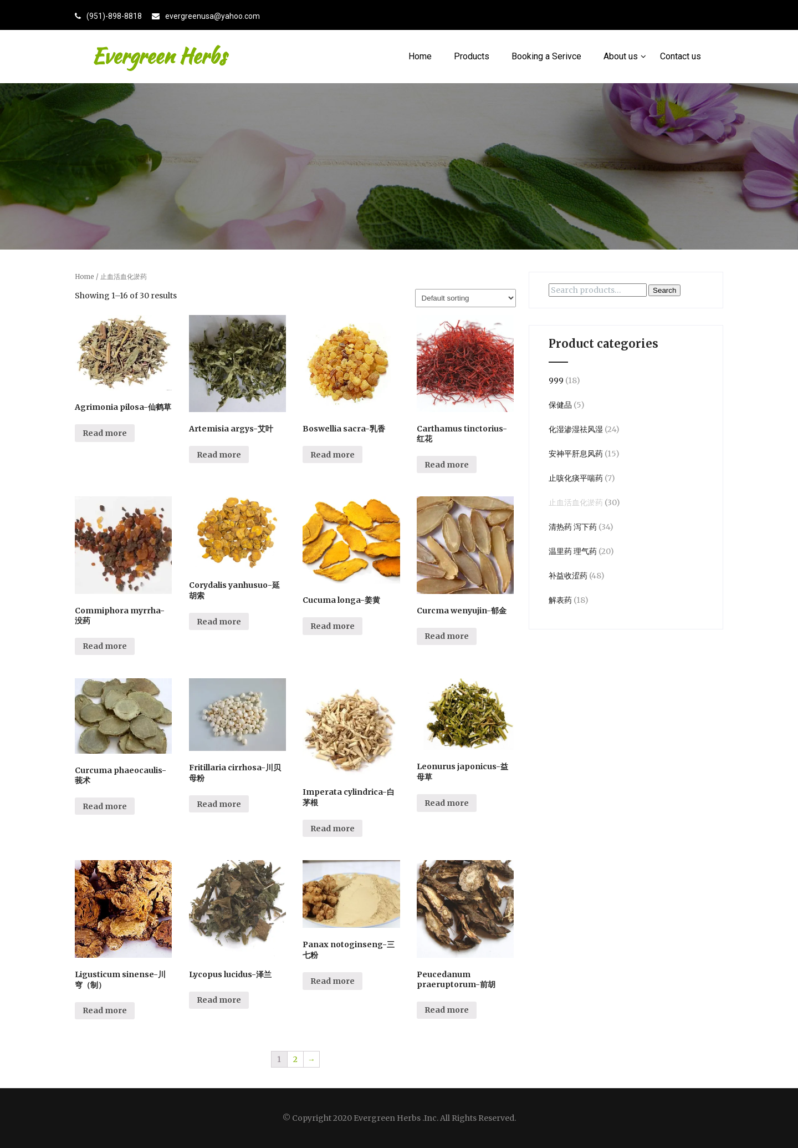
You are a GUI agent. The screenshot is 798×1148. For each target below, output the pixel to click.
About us (624, 56)
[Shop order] (465, 298)
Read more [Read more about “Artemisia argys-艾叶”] (219, 455)
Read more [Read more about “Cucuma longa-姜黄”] (332, 626)
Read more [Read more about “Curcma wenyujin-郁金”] (446, 636)
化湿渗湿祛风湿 (576, 429)
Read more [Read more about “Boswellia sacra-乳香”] (332, 455)
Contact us (680, 56)
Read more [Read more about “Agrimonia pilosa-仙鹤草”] (105, 433)
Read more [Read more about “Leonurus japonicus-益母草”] (446, 803)
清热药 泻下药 (573, 527)
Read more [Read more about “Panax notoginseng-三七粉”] (332, 981)
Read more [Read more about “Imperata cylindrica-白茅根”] (332, 829)
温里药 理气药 (573, 551)
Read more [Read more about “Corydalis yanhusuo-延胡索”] (219, 622)
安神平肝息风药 (576, 454)
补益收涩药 (568, 576)
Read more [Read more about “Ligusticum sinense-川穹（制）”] (105, 1010)
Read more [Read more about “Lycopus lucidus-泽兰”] (219, 1000)
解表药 (560, 600)
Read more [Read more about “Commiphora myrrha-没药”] (105, 646)
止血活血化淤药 (576, 502)
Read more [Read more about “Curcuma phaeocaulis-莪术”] (105, 806)
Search (664, 290)
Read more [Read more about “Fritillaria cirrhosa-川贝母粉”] (219, 804)
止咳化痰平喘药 (576, 478)
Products (471, 56)
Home (420, 56)
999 (556, 380)
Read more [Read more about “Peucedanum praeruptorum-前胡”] (446, 1010)
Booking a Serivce (546, 56)
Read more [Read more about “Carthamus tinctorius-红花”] (446, 465)
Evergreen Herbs (158, 56)
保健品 (560, 405)
